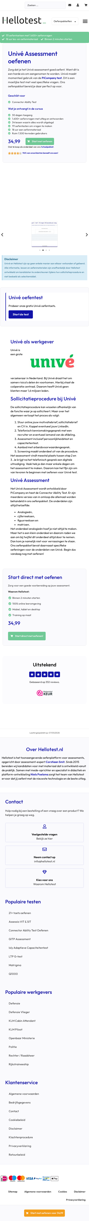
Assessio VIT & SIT (20, 921)
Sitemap (12, 1191)
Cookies (62, 1191)
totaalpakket (47, 147)
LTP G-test (15, 956)
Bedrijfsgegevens (20, 1102)
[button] (85, 21)
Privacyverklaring (20, 1146)
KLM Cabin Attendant (22, 1020)
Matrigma (15, 965)
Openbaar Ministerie (22, 1038)
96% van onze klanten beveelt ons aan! (40, 153)
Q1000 (13, 974)
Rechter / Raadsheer (22, 1055)
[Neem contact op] (44, 849)
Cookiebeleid (17, 1120)
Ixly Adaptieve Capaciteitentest (28, 947)
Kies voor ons (44, 880)
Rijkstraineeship (19, 1064)
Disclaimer (15, 1128)
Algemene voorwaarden (24, 1093)
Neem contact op (44, 857)
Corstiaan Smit (55, 762)
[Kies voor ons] (44, 872)
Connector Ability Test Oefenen (28, 930)
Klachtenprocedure (21, 1137)
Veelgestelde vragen (44, 834)
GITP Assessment (20, 939)
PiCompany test (52, 78)
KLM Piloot (15, 1029)
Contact (14, 1111)
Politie (13, 1047)
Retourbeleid (17, 1154)
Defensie (14, 1003)
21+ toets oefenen (20, 913)
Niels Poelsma (39, 774)
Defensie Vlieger (19, 1012)
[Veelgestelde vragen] (44, 826)
